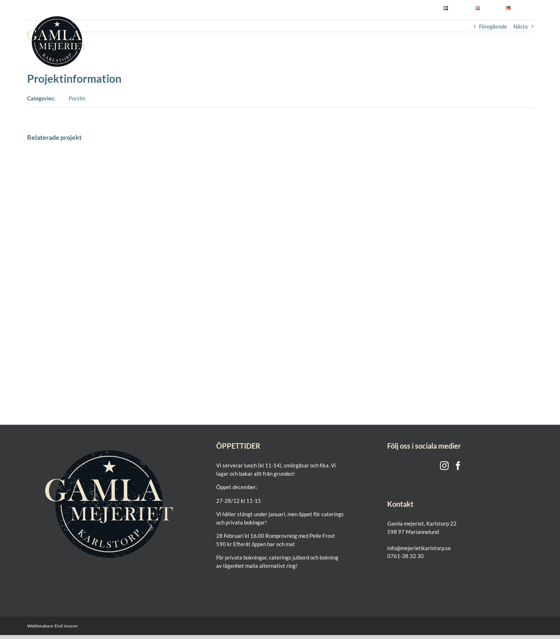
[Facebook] (458, 465)
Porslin (77, 98)
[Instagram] (444, 465)
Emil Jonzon (66, 626)
